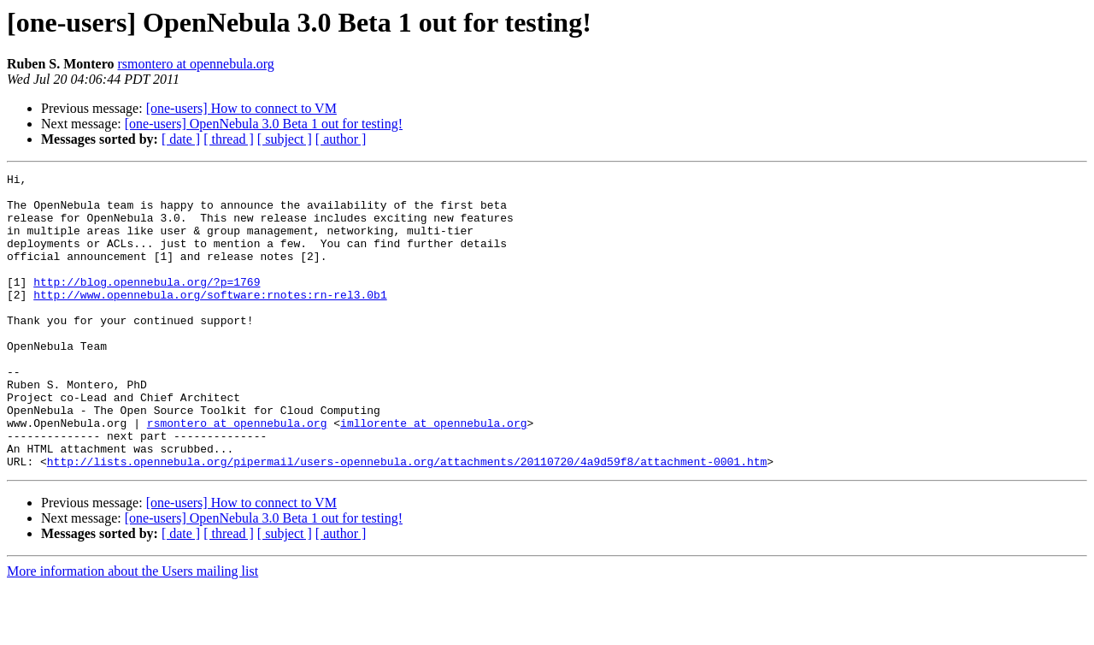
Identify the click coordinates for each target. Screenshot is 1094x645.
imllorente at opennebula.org (433, 474)
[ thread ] (228, 139)
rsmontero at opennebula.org (196, 63)
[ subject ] (284, 139)
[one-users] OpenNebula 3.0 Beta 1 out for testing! (264, 123)
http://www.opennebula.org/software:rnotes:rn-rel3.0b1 (209, 320)
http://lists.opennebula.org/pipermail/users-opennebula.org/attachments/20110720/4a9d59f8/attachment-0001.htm (407, 520)
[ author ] (341, 139)
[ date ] (181, 139)
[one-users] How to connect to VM (241, 108)
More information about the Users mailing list (132, 630)
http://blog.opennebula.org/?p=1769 (146, 304)
